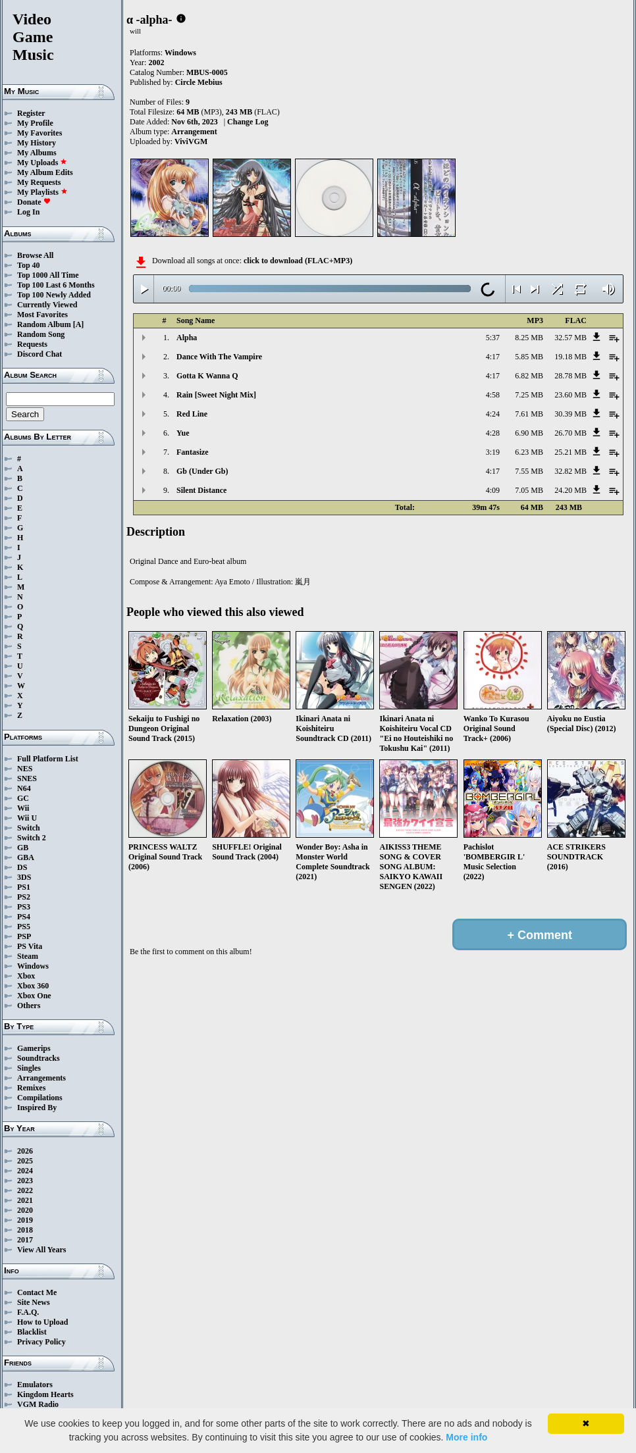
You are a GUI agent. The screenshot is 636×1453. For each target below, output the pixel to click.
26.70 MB (570, 433)
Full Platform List (47, 758)
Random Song (41, 334)
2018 (25, 1230)
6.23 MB (529, 452)
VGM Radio (38, 1404)
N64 (24, 788)
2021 (25, 1200)
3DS (24, 877)
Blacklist (32, 1332)
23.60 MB (570, 394)
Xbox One (34, 995)
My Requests (39, 182)
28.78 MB (570, 375)
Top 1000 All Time (47, 275)
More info (466, 1437)
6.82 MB (529, 375)
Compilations (40, 1097)
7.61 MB (529, 414)
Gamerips (34, 1048)
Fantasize (192, 452)
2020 (25, 1210)
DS (22, 867)
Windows (33, 966)
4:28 (493, 433)
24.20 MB (570, 490)
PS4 (23, 916)
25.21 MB (570, 452)
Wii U (27, 818)
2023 (25, 1180)
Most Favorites (42, 314)
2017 (25, 1239)
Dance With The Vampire (219, 356)
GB (22, 847)
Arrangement (194, 131)
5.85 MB (529, 356)
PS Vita (29, 946)
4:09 (493, 490)
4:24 (493, 414)
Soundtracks (38, 1058)
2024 (25, 1170)
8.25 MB (529, 337)
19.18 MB (570, 356)
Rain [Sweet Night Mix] (216, 394)
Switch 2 (31, 837)
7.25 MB (529, 394)
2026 (25, 1151)
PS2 (23, 897)
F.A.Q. (28, 1312)
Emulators (35, 1384)
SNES (27, 778)
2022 (25, 1190)
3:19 (493, 452)
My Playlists (42, 192)
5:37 (493, 337)
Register (31, 113)
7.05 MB (529, 490)
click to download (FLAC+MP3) (298, 260)
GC (23, 798)
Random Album (44, 324)
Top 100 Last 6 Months (56, 285)
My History (36, 142)
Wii (23, 808)
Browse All (35, 255)
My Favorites (39, 133)
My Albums (37, 152)
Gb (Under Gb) (202, 471)
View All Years (41, 1249)
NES (24, 768)
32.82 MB (570, 471)
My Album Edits (45, 172)
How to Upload (42, 1322)
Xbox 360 (33, 985)
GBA (25, 857)
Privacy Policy (41, 1341)
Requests (32, 344)
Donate (34, 202)
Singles (29, 1068)
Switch (28, 827)
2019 (25, 1220)
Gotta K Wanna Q (207, 375)
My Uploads (42, 162)
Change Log (247, 121)
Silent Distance (201, 490)
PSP (24, 936)
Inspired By (37, 1107)
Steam (27, 956)
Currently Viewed (47, 304)
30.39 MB (570, 414)
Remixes (31, 1087)
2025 (25, 1160)
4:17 (493, 356)
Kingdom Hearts (45, 1394)
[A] (78, 324)
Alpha (186, 337)
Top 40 (28, 265)
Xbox (26, 976)
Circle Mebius (199, 82)
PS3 (23, 906)
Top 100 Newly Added (54, 294)
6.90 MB (529, 433)
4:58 (493, 394)
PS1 (23, 887)
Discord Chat (39, 354)
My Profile (35, 123)
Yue (183, 433)
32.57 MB (570, 337)
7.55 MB (529, 471)
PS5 (23, 926)
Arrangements (41, 1078)
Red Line (191, 414)
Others (28, 1005)
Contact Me (37, 1292)
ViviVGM (190, 141)
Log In (28, 212)
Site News (33, 1302)
